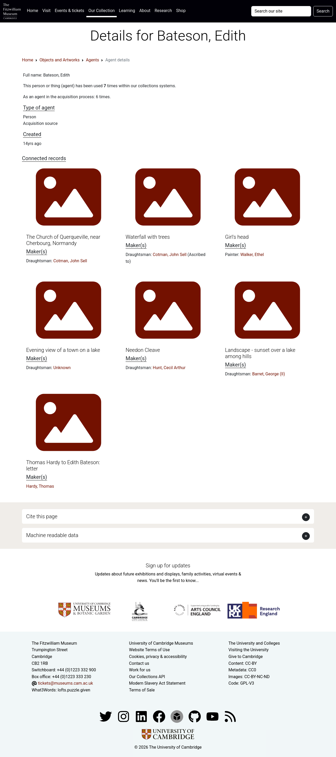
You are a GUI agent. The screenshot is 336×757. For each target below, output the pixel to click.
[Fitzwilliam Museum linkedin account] (160, 716)
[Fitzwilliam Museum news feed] (230, 716)
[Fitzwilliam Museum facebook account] (142, 716)
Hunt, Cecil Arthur (169, 367)
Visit (46, 10)
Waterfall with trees (148, 237)
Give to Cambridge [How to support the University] (245, 656)
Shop (181, 10)
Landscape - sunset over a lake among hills (260, 353)
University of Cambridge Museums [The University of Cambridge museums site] (161, 643)
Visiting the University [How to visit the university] (248, 649)
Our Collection (101, 10)
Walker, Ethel (252, 254)
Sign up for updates (168, 565)
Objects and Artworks (60, 59)
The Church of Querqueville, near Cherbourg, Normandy (63, 240)
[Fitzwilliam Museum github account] (195, 716)
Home (33, 10)
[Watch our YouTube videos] (213, 716)
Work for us (139, 669)
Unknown (62, 367)
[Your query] (281, 11)
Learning (127, 10)
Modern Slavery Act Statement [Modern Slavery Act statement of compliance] (157, 683)
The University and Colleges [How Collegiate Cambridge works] (254, 643)
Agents (92, 59)
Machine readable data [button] (52, 535)
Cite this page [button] (41, 516)
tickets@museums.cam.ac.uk (65, 683)
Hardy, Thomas (40, 486)
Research (163, 10)
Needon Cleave (143, 350)
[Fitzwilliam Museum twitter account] (106, 716)
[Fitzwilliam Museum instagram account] (124, 716)
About (144, 10)
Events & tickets (69, 10)
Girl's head (237, 237)
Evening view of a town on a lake (63, 350)
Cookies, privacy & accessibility (158, 656)
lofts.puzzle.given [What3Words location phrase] (74, 690)
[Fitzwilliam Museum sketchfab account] (177, 716)
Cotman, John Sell (70, 260)
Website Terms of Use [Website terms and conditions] (149, 649)
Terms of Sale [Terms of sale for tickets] (142, 690)
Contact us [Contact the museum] (139, 663)
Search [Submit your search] (323, 11)
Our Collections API (147, 676)
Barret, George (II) (268, 373)
